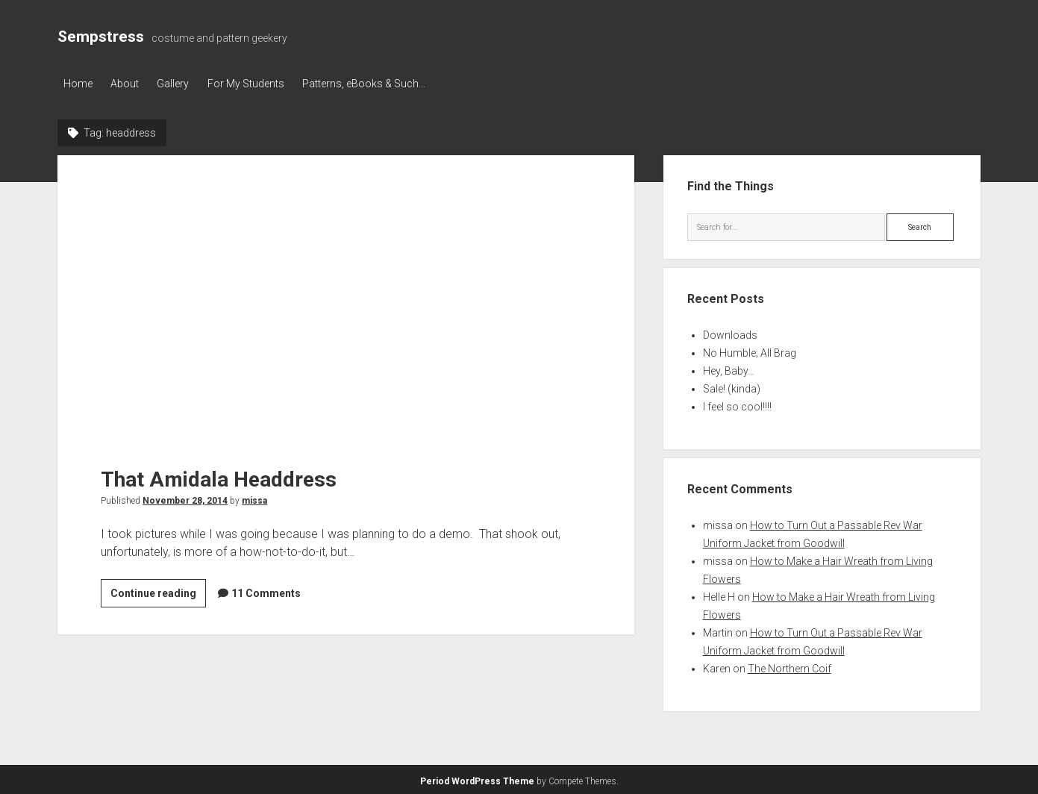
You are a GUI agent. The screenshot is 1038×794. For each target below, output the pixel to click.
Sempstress (100, 37)
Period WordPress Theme (477, 779)
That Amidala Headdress (345, 296)
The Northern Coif (789, 666)
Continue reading (158, 592)
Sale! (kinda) (731, 387)
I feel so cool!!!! (737, 404)
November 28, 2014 (185, 498)
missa (254, 498)
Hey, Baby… (728, 369)
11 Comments (266, 590)
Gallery (182, 84)
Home (78, 84)
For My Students (258, 84)
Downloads (730, 333)
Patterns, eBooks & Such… (381, 84)
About (129, 84)
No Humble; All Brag (749, 351)
